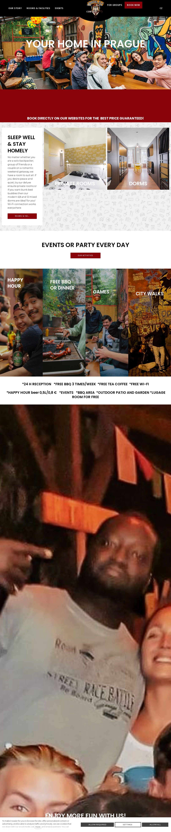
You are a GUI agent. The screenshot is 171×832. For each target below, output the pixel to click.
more (37, 827)
